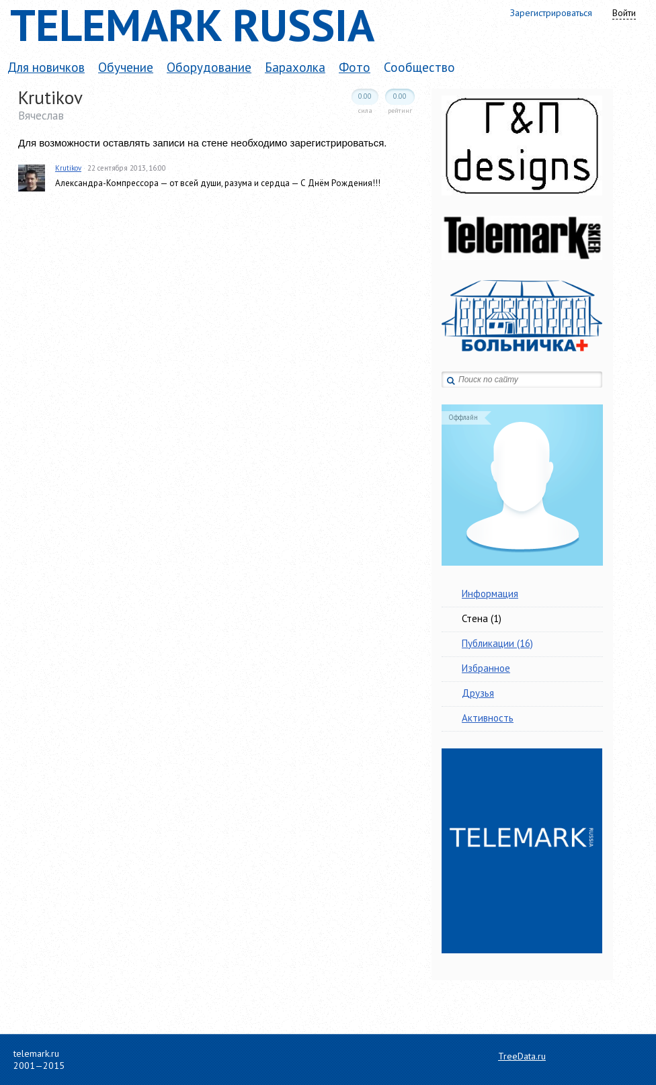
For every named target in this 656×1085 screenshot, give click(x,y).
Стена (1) (481, 618)
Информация (490, 593)
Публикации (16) (497, 643)
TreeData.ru (522, 1056)
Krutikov (68, 168)
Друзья (478, 693)
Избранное (486, 668)
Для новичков (46, 67)
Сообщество (419, 67)
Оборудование (209, 67)
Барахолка (295, 67)
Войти (624, 13)
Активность (488, 717)
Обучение (125, 67)
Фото (354, 67)
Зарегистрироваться (551, 13)
